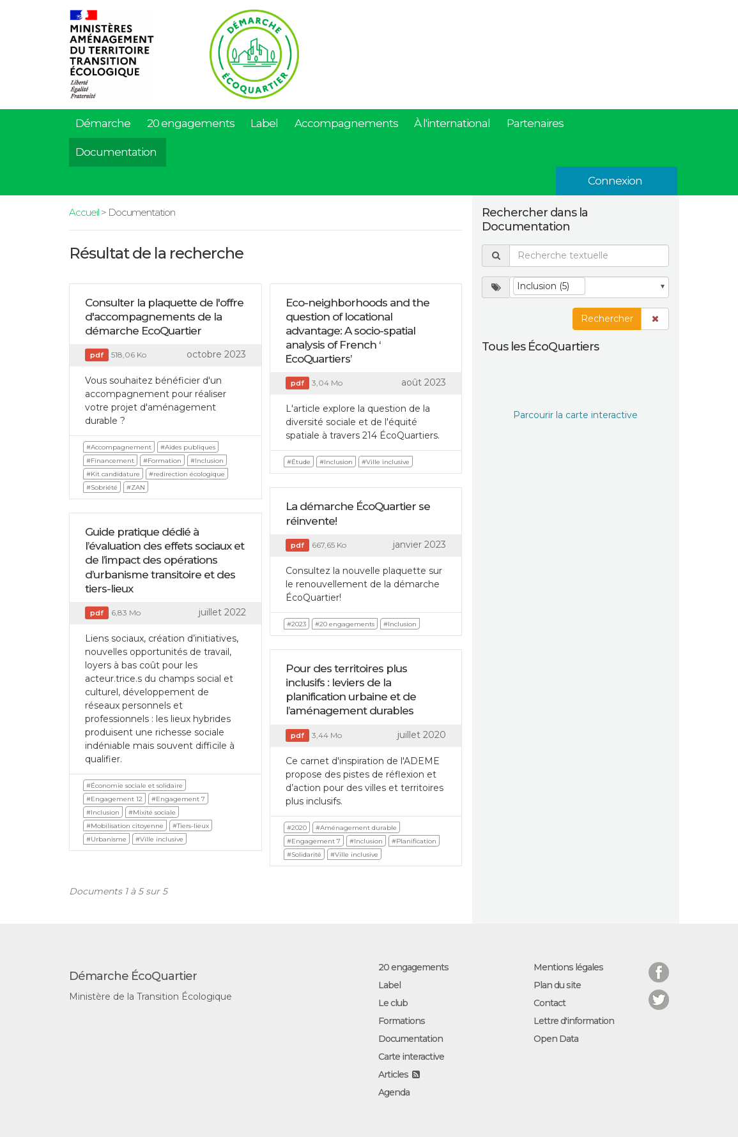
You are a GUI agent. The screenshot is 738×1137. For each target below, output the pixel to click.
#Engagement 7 (178, 799)
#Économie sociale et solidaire (134, 785)
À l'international (452, 123)
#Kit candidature (113, 474)
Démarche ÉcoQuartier (133, 976)
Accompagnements (346, 123)
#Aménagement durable (356, 828)
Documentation (116, 152)
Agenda (394, 1092)
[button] (655, 319)
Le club (393, 1003)
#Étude (299, 462)
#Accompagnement (118, 447)
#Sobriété (102, 487)
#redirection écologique (187, 474)
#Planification (414, 841)
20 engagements (190, 123)
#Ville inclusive (386, 462)
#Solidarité (304, 854)
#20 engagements (344, 624)
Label (264, 123)
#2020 (297, 828)
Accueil (84, 212)
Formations (401, 1021)
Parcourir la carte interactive (575, 415)
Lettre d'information (574, 1021)
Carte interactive (411, 1056)
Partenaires (535, 123)
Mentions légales (568, 967)
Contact (549, 1003)
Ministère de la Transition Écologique (150, 996)
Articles (393, 1074)
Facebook (659, 964)
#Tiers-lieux (191, 826)
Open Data (556, 1038)
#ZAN (136, 487)
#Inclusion (207, 460)
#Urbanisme (106, 839)
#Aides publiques (187, 447)
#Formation (162, 460)
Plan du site (557, 985)
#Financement (110, 460)
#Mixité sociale (152, 812)
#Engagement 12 (114, 799)
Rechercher (607, 318)
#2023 (296, 624)
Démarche (102, 123)
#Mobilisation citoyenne (125, 826)
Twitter (659, 992)
